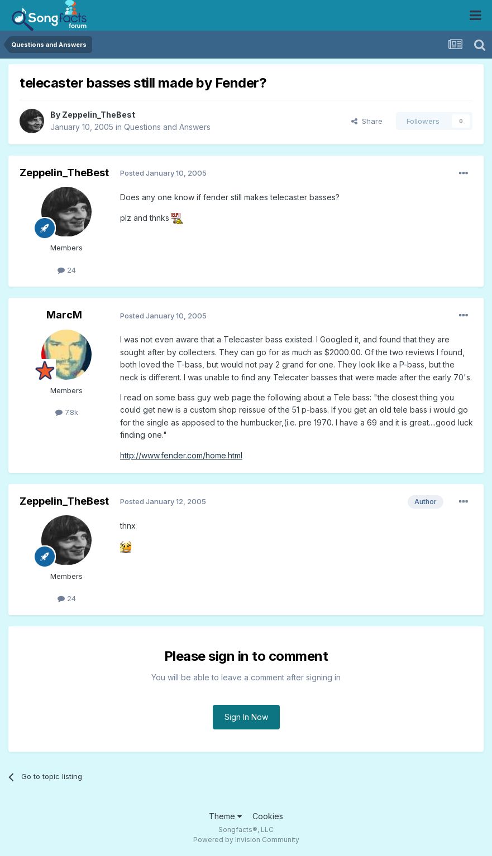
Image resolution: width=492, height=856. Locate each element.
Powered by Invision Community (246, 839)
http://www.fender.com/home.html (181, 455)
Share (367, 121)
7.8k (66, 412)
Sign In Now (246, 717)
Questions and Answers (167, 127)
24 (67, 269)
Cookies (267, 816)
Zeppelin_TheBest (98, 114)
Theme (225, 816)
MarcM (64, 315)
